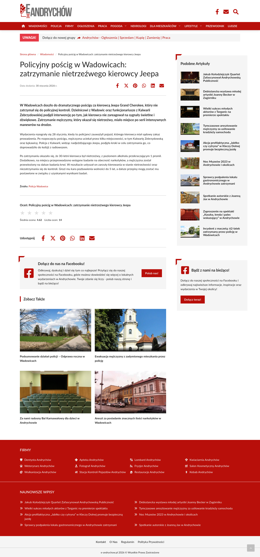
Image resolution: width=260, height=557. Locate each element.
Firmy (69, 26)
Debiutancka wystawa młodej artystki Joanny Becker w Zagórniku (222, 94)
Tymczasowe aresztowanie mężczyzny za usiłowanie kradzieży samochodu (220, 129)
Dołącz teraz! (192, 299)
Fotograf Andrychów (92, 466)
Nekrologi (138, 26)
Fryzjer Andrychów (146, 466)
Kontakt (101, 541)
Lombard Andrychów (148, 459)
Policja (56, 26)
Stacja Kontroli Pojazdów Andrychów (102, 472)
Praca (102, 26)
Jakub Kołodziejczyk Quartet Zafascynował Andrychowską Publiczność (221, 77)
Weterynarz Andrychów (39, 466)
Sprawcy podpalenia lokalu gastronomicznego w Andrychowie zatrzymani (220, 180)
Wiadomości (38, 26)
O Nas (114, 541)
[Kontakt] (225, 11)
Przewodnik (215, 26)
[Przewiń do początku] (251, 548)
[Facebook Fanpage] (216, 11)
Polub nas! (151, 273)
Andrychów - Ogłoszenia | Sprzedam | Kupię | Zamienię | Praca (126, 38)
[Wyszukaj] (235, 11)
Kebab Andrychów (201, 472)
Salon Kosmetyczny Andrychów (209, 466)
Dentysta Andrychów (37, 459)
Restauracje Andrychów (149, 472)
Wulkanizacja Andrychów (40, 472)
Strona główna (28, 54)
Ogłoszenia (85, 26)
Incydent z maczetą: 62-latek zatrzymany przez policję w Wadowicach (221, 232)
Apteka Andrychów (91, 459)
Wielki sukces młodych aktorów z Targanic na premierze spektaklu (218, 112)
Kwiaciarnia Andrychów (204, 459)
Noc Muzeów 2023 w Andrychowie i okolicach (219, 163)
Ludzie (232, 26)
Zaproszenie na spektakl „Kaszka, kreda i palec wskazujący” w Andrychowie (221, 214)
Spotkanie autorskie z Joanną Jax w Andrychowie (221, 197)
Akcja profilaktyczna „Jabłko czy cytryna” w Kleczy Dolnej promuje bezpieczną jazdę (221, 146)
